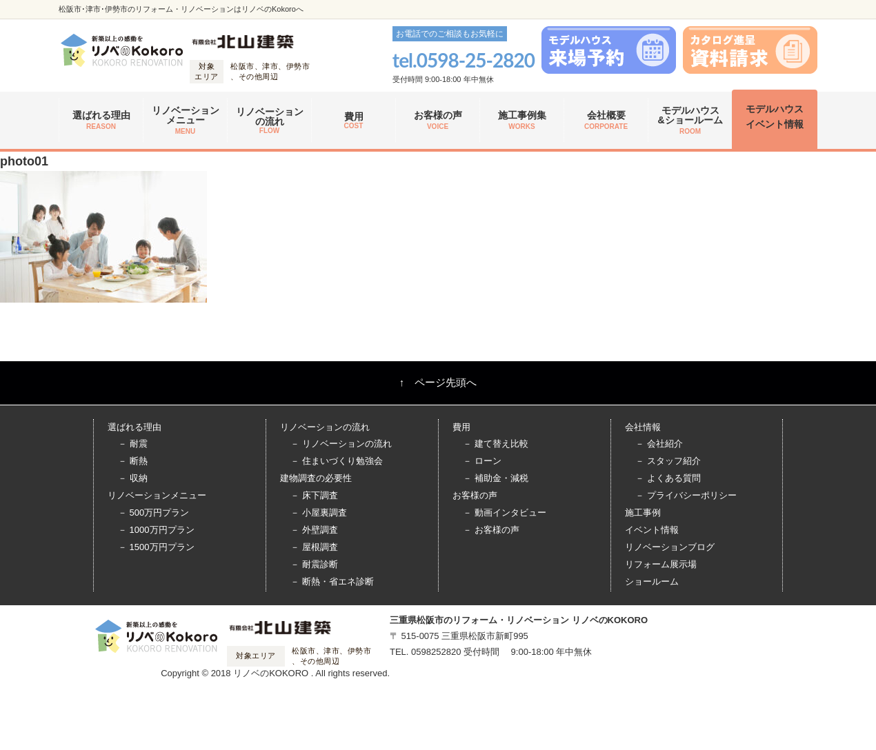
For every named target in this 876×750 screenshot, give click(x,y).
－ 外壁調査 (314, 530)
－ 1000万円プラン (156, 530)
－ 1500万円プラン (156, 547)
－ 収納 (133, 478)
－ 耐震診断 (314, 564)
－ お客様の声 (491, 530)
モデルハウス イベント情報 (775, 116)
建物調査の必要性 (316, 478)
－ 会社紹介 (659, 443)
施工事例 (643, 512)
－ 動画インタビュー (504, 512)
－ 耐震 (133, 443)
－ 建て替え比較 (495, 443)
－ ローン (482, 461)
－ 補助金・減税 (495, 478)
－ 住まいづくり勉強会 (336, 461)
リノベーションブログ (670, 547)
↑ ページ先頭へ (438, 382)
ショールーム (652, 581)
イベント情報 (652, 530)
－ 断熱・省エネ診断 (332, 581)
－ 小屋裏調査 (318, 512)
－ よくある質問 (668, 478)
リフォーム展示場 (661, 564)
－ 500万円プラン (153, 512)
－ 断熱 (133, 461)
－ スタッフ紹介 (668, 461)
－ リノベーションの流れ (341, 443)
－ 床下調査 (314, 495)
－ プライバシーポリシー (686, 495)
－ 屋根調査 (314, 547)
